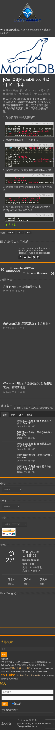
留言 (21, 415)
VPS (2, 662)
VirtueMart (10, 671)
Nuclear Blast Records (28, 675)
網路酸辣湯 (19, 671)
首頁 (4, 29)
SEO (2, 665)
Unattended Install (28, 662)
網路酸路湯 (41, 662)
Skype (49, 662)
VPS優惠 (38, 665)
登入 (30, 408)
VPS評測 (30, 665)
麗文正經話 (13, 679)
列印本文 (11, 224)
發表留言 (27, 93)
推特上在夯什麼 (20, 668)
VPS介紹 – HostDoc (40, 273)
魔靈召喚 (8, 662)
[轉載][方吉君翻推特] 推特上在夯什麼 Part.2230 (34, 467)
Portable (49, 668)
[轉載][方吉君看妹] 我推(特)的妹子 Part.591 (35, 456)
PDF (45, 671)
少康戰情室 (21, 665)
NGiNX (13, 665)
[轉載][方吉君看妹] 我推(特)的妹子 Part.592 (35, 433)
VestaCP (16, 662)
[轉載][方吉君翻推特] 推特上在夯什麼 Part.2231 (34, 445)
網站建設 (14, 29)
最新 (5, 415)
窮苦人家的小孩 (14, 90)
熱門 (13, 415)
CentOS (11, 233)
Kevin (34, 726)
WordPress (5, 668)
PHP (48, 676)
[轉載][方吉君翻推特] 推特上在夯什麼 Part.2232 (34, 422)
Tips (28, 233)
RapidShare (37, 671)
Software (34, 668)
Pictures (28, 671)
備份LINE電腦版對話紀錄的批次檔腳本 (27, 323)
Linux (20, 233)
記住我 (16, 703)
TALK (43, 676)
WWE (7, 665)
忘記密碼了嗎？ (10, 710)
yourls (3, 671)
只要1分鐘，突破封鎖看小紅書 (25, 286)
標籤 (29, 415)
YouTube (8, 675)
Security (42, 668)
